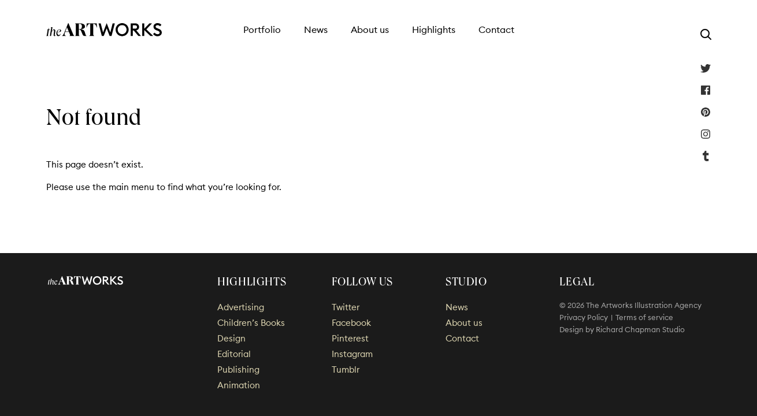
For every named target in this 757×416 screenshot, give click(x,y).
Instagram (706, 134)
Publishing (238, 369)
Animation (238, 385)
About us (370, 29)
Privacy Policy (583, 317)
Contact (496, 29)
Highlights (433, 29)
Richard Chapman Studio (640, 329)
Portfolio (262, 29)
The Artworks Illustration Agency (104, 29)
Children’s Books (251, 322)
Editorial (234, 353)
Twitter (706, 68)
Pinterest (706, 112)
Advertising (240, 307)
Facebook (706, 90)
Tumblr (706, 156)
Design (231, 338)
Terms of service (644, 317)
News (316, 29)
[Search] (706, 34)
